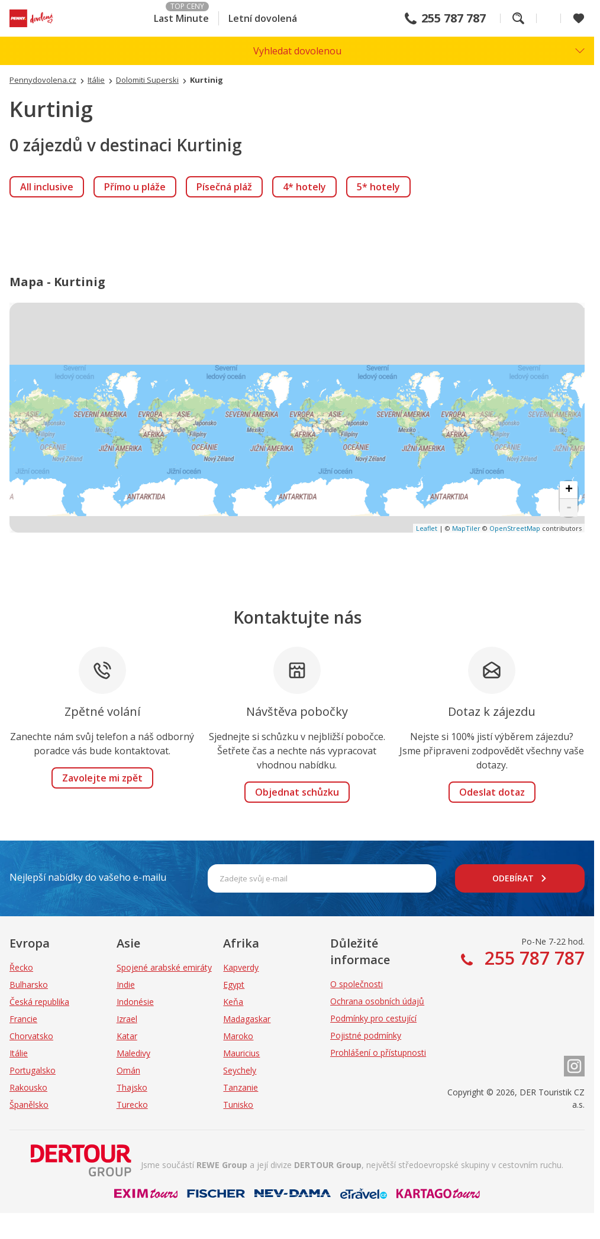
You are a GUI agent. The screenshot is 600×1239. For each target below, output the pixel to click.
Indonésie (135, 1001)
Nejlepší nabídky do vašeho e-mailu (87, 877)
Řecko (21, 967)
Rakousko (28, 1087)
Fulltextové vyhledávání (518, 18)
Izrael (127, 1018)
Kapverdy (241, 967)
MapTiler (466, 528)
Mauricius (241, 1053)
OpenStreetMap (514, 528)
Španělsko (29, 1104)
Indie (126, 984)
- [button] (569, 508)
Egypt (233, 984)
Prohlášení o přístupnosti (378, 1052)
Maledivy (133, 1053)
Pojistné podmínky (365, 1035)
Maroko (238, 1036)
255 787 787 (453, 18)
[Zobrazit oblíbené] (579, 18)
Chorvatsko (31, 1036)
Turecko (132, 1104)
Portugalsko (32, 1070)
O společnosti (356, 984)
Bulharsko (28, 984)
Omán (128, 1070)
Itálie (18, 1053)
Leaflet (426, 528)
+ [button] (569, 490)
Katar (127, 1036)
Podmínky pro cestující (373, 1018)
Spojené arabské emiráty (164, 967)
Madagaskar (246, 1018)
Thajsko (132, 1087)
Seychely (239, 1070)
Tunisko (238, 1104)
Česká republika (39, 1001)
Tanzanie (240, 1087)
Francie (23, 1018)
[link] (46, 186)
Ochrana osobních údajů (377, 1001)
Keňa (233, 1001)
